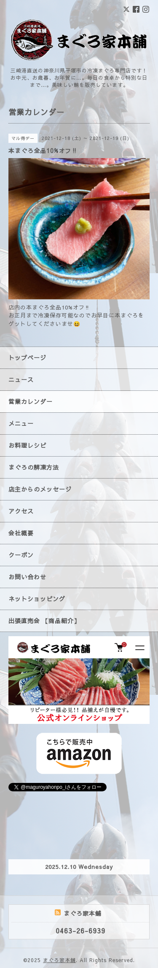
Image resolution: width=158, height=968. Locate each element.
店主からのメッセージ (40, 489)
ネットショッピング (36, 598)
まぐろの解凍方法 (33, 467)
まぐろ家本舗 (59, 960)
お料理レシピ (27, 445)
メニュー (21, 423)
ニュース (21, 379)
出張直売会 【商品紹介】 (44, 620)
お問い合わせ (27, 577)
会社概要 (21, 533)
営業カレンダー (30, 401)
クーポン (21, 555)
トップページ (27, 357)
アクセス (21, 511)
